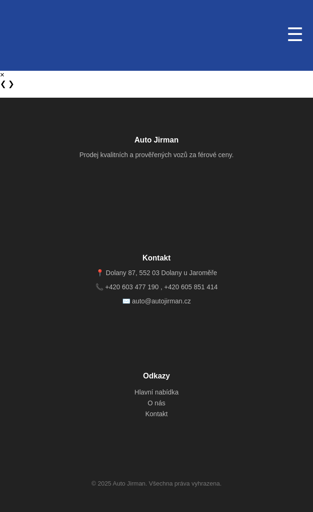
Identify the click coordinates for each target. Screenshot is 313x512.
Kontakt (156, 414)
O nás (156, 403)
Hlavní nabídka (156, 392)
